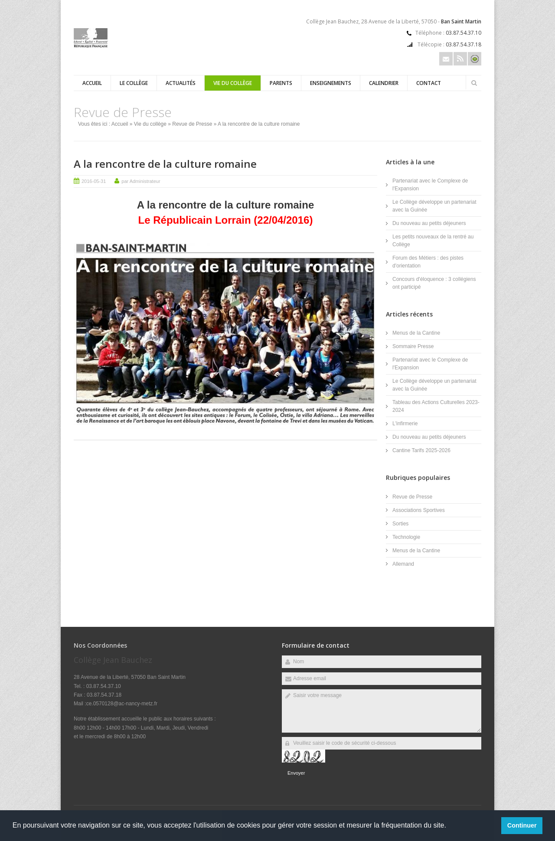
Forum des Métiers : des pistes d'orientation (428, 262)
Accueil (92, 83)
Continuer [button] (522, 825)
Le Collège (134, 83)
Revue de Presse (192, 124)
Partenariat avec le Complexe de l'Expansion (430, 185)
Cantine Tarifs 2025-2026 (421, 450)
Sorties (400, 524)
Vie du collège (232, 83)
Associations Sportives (418, 510)
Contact (428, 83)
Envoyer (296, 773)
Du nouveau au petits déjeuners (429, 223)
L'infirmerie (405, 423)
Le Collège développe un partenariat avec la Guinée (434, 206)
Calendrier (383, 83)
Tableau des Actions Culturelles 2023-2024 (436, 406)
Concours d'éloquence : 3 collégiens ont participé (434, 283)
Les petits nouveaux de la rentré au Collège (432, 241)
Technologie (406, 537)
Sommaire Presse (413, 346)
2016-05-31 (94, 181)
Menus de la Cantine (416, 333)
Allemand (403, 564)
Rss (460, 58)
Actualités (181, 83)
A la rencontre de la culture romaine (165, 163)
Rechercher (474, 82)
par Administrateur (140, 181)
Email (446, 58)
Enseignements (330, 83)
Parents (281, 83)
